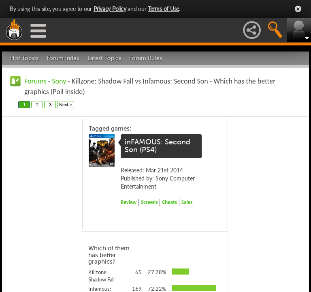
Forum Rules (145, 58)
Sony (59, 81)
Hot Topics (24, 58)
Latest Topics (104, 58)
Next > (65, 104)
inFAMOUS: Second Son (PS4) (157, 146)
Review (128, 202)
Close (298, 9)
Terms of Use (163, 8)
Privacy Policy (110, 8)
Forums (35, 81)
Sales (187, 202)
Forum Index (63, 58)
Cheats (169, 202)
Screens (149, 202)
